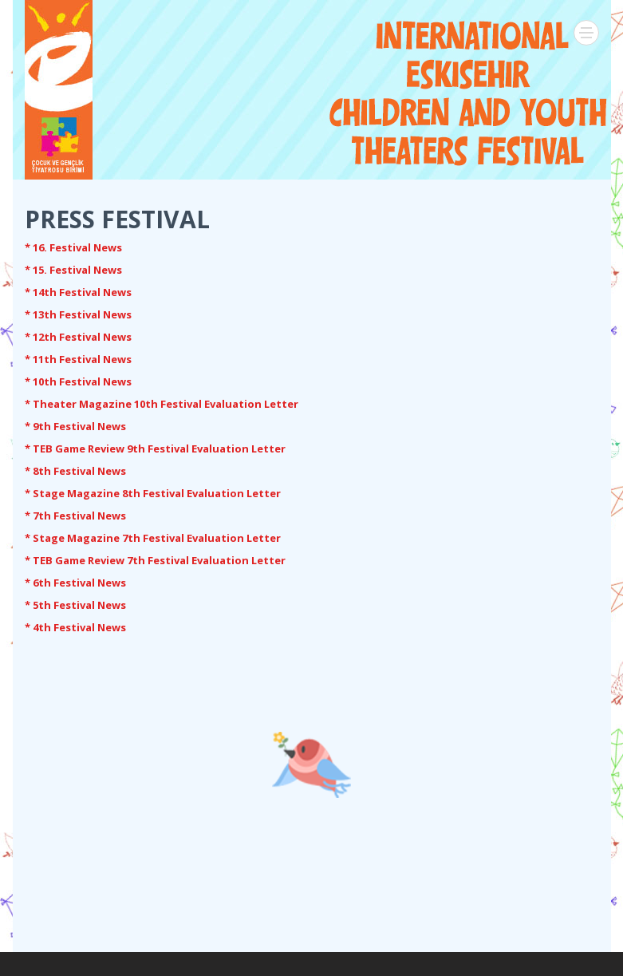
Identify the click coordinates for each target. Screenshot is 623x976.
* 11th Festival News (78, 359)
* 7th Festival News (75, 515)
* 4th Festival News (75, 627)
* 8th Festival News (75, 471)
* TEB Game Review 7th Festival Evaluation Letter (155, 560)
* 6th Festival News (75, 582)
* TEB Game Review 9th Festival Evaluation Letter (155, 448)
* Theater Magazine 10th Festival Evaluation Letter (161, 404)
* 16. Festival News (73, 247)
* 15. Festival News (73, 270)
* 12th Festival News (78, 337)
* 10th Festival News (78, 381)
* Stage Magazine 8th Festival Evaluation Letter (153, 493)
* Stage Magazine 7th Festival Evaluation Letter (153, 538)
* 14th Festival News (78, 292)
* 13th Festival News (78, 314)
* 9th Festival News (75, 426)
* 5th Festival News (75, 605)
